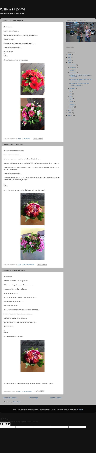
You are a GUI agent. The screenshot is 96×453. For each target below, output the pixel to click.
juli (71, 91)
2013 (70, 113)
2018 (70, 55)
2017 (70, 57)
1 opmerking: (26, 138)
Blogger (80, 409)
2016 (70, 60)
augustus (73, 88)
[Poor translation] (7, 424)
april (71, 99)
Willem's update (12, 9)
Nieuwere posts (10, 398)
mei (71, 96)
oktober (72, 70)
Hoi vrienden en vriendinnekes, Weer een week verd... (80, 80)
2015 (70, 62)
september (73, 73)
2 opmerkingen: (27, 391)
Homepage (33, 398)
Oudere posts (56, 398)
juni (71, 93)
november (73, 67)
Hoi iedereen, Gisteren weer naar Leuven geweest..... (79, 84)
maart (72, 101)
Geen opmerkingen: (28, 264)
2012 (70, 115)
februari (72, 104)
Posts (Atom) (16, 402)
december (73, 65)
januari (72, 107)
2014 (70, 110)
